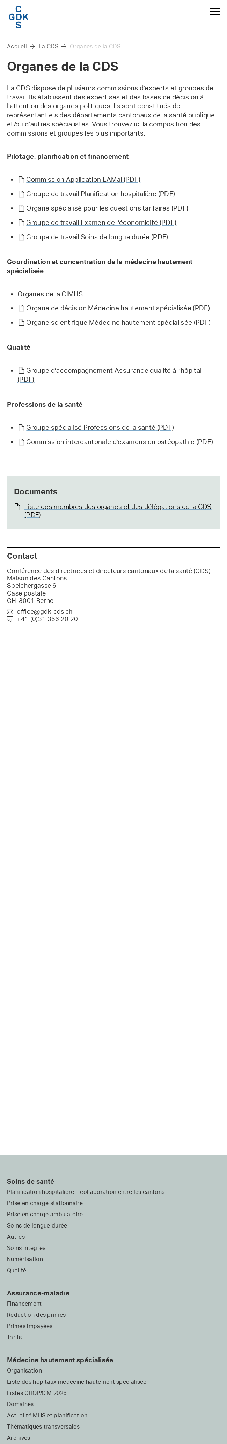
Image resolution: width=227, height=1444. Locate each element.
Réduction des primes (36, 1314)
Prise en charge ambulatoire (45, 1214)
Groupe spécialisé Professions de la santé (100, 427)
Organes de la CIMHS (50, 294)
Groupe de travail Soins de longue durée (97, 237)
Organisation (24, 1370)
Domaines (20, 1404)
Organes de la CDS (95, 46)
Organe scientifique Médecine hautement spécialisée (118, 322)
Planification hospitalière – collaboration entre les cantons (85, 1191)
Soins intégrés (26, 1247)
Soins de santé (30, 1181)
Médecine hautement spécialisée (60, 1360)
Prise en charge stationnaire (45, 1202)
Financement (24, 1303)
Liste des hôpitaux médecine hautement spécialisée (77, 1381)
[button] (211, 15)
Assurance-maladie (38, 1293)
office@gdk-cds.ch (40, 611)
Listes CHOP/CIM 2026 (36, 1392)
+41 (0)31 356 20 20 (42, 619)
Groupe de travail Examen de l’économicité (101, 222)
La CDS (48, 46)
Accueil (17, 46)
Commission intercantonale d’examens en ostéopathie (119, 442)
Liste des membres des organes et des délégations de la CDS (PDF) (118, 510)
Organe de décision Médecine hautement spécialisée (118, 308)
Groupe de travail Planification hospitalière (100, 194)
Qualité (16, 1270)
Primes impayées (30, 1325)
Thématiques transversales (43, 1426)
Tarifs (14, 1337)
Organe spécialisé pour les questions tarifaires (107, 208)
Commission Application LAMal (83, 179)
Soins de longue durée (37, 1225)
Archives (18, 1437)
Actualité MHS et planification (47, 1415)
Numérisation (25, 1259)
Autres (16, 1236)
